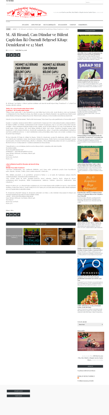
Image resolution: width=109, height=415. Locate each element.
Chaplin (73, 25)
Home (8, 29)
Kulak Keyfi (62, 25)
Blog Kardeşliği (50, 25)
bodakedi (11, 50)
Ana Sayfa (25, 25)
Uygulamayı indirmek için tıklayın (86, 370)
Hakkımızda (83, 25)
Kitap (15, 29)
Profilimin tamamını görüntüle (85, 381)
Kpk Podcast (36, 25)
